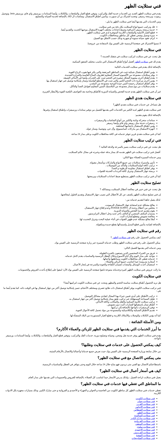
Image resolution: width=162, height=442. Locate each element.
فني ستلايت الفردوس (144, 432)
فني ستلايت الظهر (121, 237)
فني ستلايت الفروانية (144, 421)
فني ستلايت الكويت (145, 398)
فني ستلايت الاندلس (145, 407)
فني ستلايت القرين (145, 404)
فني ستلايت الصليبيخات (143, 438)
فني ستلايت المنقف (145, 424)
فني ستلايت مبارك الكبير (142, 418)
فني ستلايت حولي (146, 401)
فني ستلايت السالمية (144, 415)
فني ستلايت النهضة (145, 435)
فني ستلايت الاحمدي (145, 429)
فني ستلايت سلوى (146, 427)
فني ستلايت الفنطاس (144, 410)
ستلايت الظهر (141, 61)
